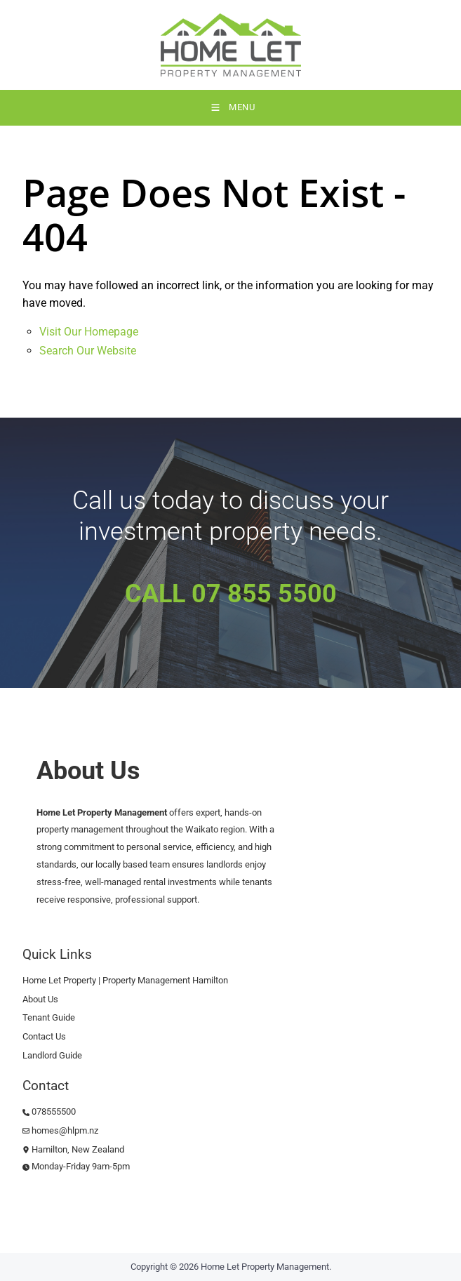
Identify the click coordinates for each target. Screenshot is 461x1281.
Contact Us (44, 1036)
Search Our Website (87, 350)
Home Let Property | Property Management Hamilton (125, 980)
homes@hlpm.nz (60, 1130)
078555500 (49, 1111)
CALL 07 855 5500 (231, 594)
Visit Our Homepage (88, 331)
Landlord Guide (52, 1055)
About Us (40, 999)
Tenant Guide (48, 1017)
